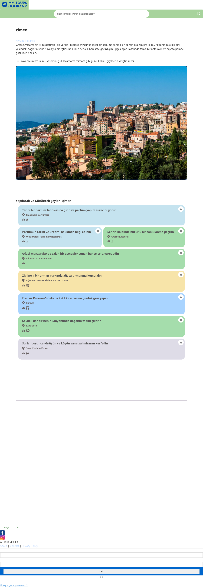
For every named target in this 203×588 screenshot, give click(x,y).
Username (5, 550)
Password (5, 559)
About (3, 546)
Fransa (31, 40)
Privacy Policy (30, 546)
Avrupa (20, 40)
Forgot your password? (14, 585)
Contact (14, 546)
